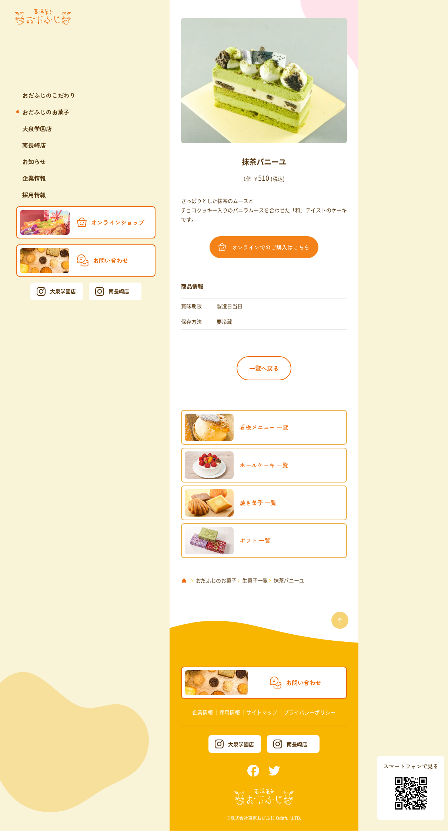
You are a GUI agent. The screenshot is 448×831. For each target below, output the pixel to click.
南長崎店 (34, 145)
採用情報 (34, 194)
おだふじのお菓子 (46, 111)
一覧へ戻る (264, 368)
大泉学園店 (37, 128)
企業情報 (34, 178)
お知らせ (34, 161)
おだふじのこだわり (49, 95)
